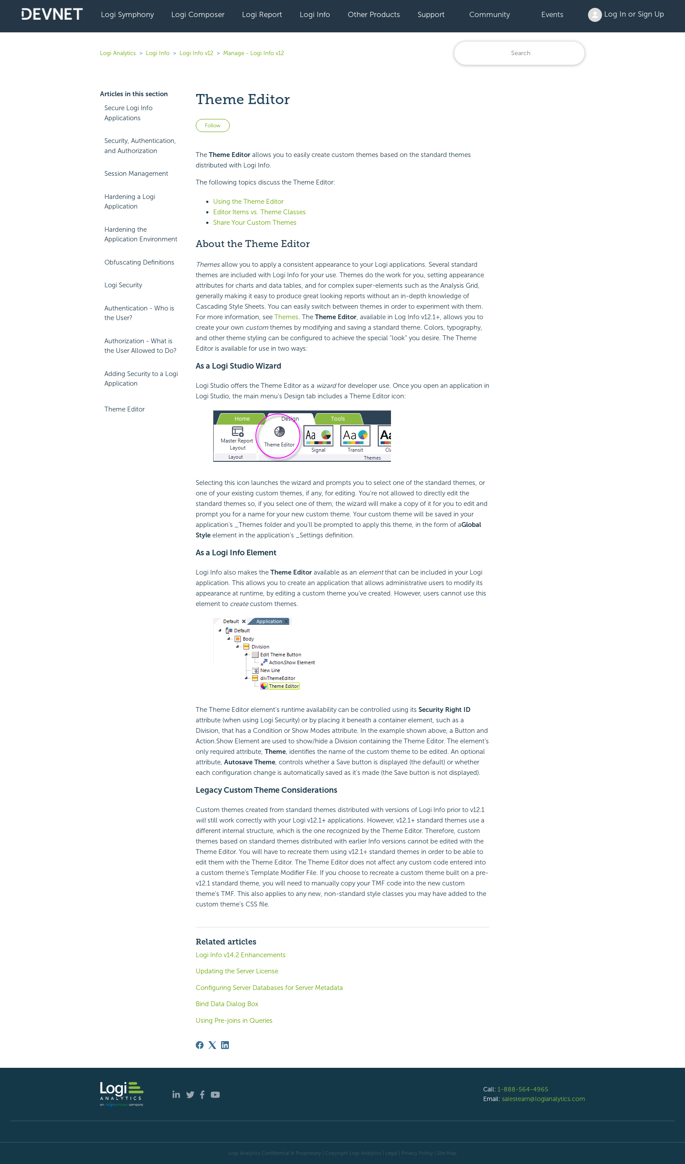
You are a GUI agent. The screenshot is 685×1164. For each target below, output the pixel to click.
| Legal (390, 1153)
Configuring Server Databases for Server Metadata (269, 988)
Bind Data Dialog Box (227, 1004)
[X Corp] (212, 1045)
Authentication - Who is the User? (139, 313)
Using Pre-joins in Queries (234, 1021)
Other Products (374, 14)
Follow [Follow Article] (213, 125)
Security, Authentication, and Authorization (140, 146)
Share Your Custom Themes (255, 223)
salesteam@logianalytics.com (543, 1099)
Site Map (447, 1153)
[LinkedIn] (225, 1045)
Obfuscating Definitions (139, 262)
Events (552, 14)
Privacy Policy (417, 1153)
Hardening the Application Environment (140, 235)
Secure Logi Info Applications (128, 113)
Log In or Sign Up (626, 15)
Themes (286, 317)
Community (489, 14)
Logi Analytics (118, 53)
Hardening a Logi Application (129, 202)
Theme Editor (124, 409)
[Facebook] (200, 1045)
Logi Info (315, 14)
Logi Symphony (127, 14)
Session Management (136, 174)
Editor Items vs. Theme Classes (259, 212)
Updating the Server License (237, 971)
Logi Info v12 (196, 53)
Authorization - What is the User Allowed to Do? (140, 346)
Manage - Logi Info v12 (253, 53)
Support (431, 14)
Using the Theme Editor (248, 202)
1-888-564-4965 (523, 1089)
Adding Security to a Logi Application (141, 379)
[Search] (519, 53)
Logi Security (123, 285)
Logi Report (262, 14)
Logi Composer (198, 14)
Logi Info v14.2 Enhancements (241, 955)
